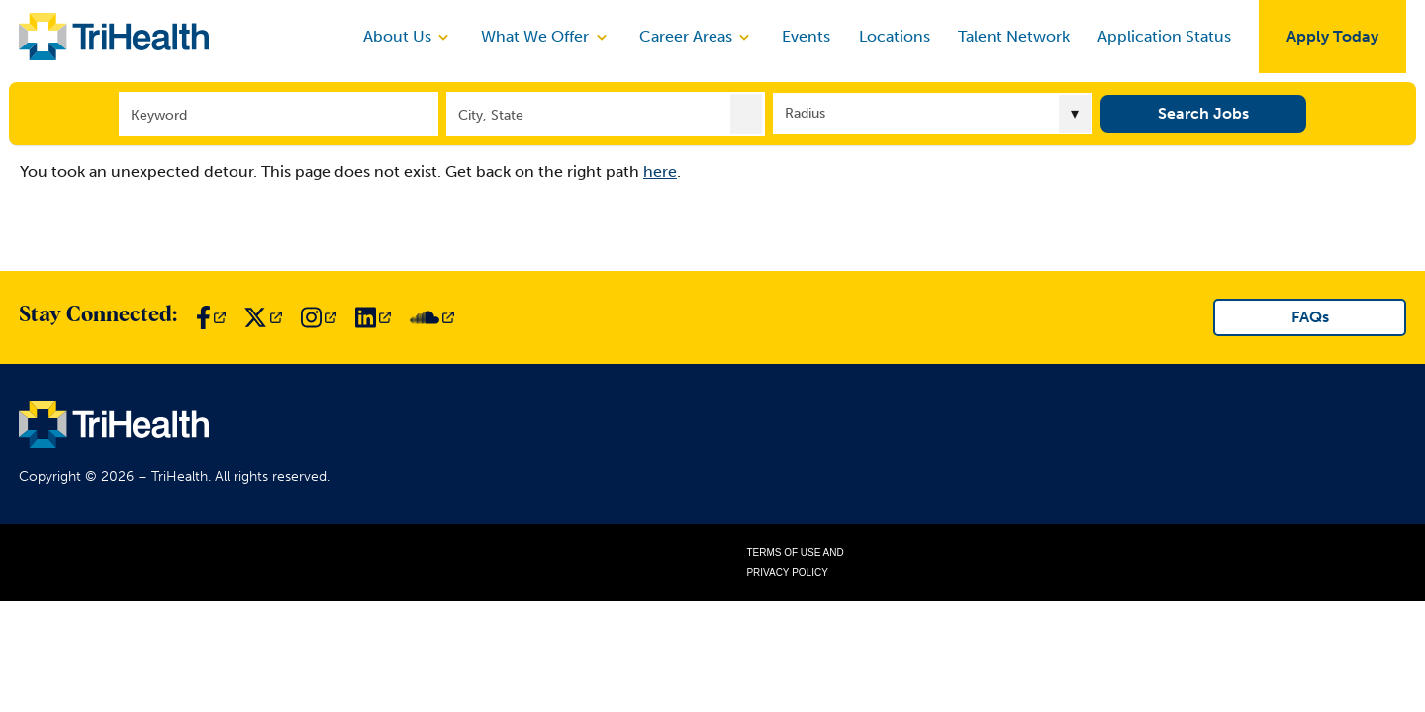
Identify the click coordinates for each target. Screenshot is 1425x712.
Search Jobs (1203, 112)
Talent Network (1014, 36)
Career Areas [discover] (696, 36)
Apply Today (1332, 36)
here (660, 171)
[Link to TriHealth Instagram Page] (318, 317)
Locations (894, 36)
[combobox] (606, 113)
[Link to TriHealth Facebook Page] (211, 317)
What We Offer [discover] (546, 36)
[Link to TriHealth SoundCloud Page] (432, 317)
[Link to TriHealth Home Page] (114, 36)
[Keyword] (278, 113)
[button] (746, 113)
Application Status (1164, 36)
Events (806, 36)
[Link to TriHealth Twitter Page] (262, 317)
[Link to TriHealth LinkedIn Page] (373, 317)
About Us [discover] (408, 36)
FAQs (1310, 317)
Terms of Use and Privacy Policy (794, 562)
